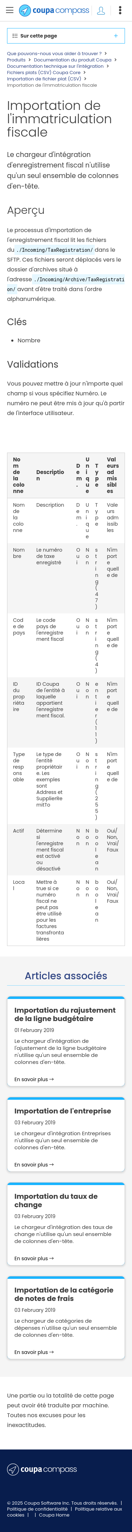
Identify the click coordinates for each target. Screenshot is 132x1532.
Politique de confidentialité (38, 1509)
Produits (16, 60)
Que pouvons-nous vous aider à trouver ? (54, 54)
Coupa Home (54, 1515)
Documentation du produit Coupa (73, 60)
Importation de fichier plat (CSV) (44, 79)
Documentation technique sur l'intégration (55, 66)
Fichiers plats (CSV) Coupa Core (44, 73)
